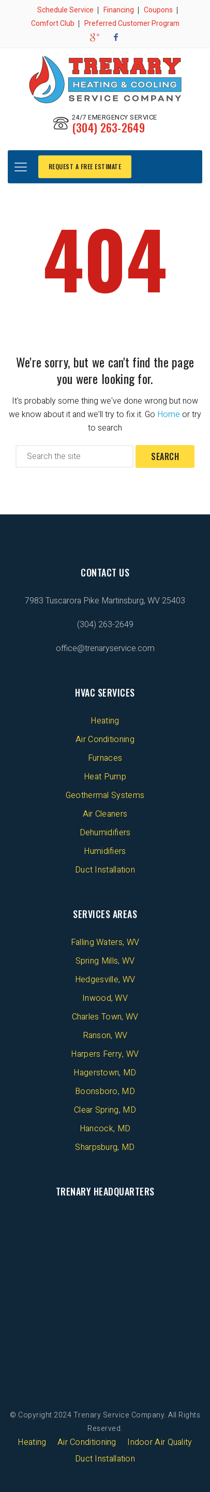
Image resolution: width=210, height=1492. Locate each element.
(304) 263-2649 (108, 127)
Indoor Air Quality (159, 1442)
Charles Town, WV (105, 1017)
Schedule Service (65, 10)
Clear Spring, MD (105, 1110)
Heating (105, 721)
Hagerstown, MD (104, 1073)
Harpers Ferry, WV (105, 1054)
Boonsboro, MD (105, 1091)
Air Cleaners (105, 814)
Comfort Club (52, 23)
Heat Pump (105, 777)
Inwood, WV (105, 998)
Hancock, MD (105, 1128)
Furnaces (105, 758)
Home (168, 414)
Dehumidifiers (105, 832)
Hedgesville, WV (105, 979)
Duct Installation (105, 870)
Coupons (158, 10)
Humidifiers (105, 851)
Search (165, 456)
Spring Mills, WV (105, 961)
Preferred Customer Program (131, 23)
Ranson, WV (105, 1035)
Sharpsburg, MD (104, 1147)
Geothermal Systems (105, 795)
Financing (118, 10)
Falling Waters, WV (105, 942)
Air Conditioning (105, 739)
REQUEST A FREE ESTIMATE (85, 166)
